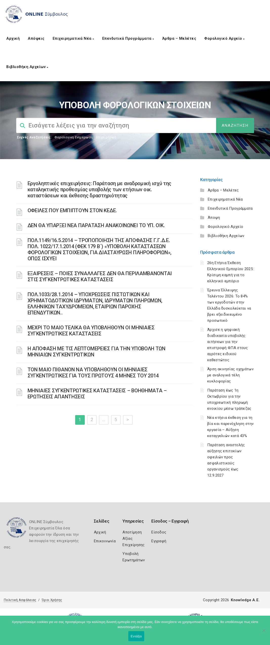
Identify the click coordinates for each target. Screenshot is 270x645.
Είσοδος (158, 532)
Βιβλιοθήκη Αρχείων (27, 66)
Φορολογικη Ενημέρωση (73, 137)
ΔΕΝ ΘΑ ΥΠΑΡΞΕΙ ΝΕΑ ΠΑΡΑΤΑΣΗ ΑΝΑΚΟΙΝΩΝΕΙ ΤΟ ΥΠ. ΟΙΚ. (96, 225)
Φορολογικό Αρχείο (224, 38)
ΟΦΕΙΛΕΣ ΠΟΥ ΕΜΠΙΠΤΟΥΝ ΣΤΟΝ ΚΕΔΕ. (72, 210)
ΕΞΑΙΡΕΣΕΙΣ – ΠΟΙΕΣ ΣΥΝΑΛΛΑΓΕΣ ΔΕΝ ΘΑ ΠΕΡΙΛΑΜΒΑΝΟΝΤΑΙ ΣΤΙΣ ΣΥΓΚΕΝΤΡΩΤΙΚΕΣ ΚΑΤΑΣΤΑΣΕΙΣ (100, 276)
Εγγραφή (158, 541)
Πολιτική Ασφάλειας (20, 600)
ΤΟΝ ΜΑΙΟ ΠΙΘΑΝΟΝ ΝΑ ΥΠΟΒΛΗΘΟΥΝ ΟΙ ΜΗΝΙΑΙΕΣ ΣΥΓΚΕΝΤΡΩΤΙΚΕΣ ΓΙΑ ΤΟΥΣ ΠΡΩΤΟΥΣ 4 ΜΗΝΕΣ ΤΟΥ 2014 (93, 373)
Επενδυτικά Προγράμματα (128, 38)
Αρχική (13, 38)
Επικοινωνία (105, 541)
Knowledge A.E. (245, 600)
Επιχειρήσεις (106, 137)
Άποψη (214, 217)
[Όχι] (263, 633)
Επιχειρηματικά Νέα (73, 38)
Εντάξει (136, 636)
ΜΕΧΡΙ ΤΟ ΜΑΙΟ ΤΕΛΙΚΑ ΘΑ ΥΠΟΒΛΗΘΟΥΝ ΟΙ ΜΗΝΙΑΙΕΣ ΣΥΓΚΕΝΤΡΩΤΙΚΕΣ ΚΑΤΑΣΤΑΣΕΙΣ (91, 331)
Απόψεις (36, 38)
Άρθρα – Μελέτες (179, 38)
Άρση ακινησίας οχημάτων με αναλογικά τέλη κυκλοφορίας (230, 375)
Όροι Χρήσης (52, 600)
